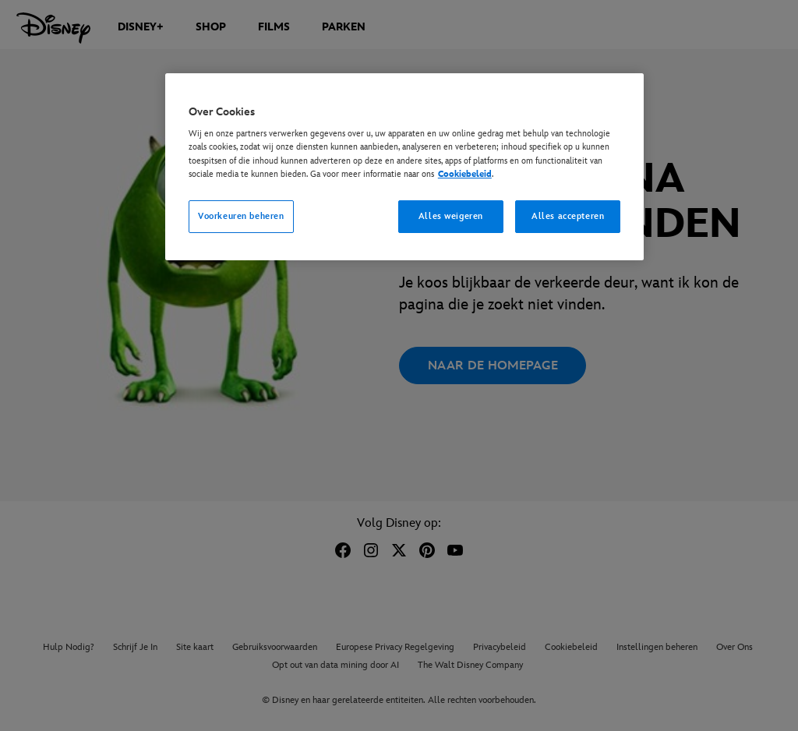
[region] (404, 166)
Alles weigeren (450, 216)
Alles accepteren (567, 216)
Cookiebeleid (465, 174)
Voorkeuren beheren (241, 216)
